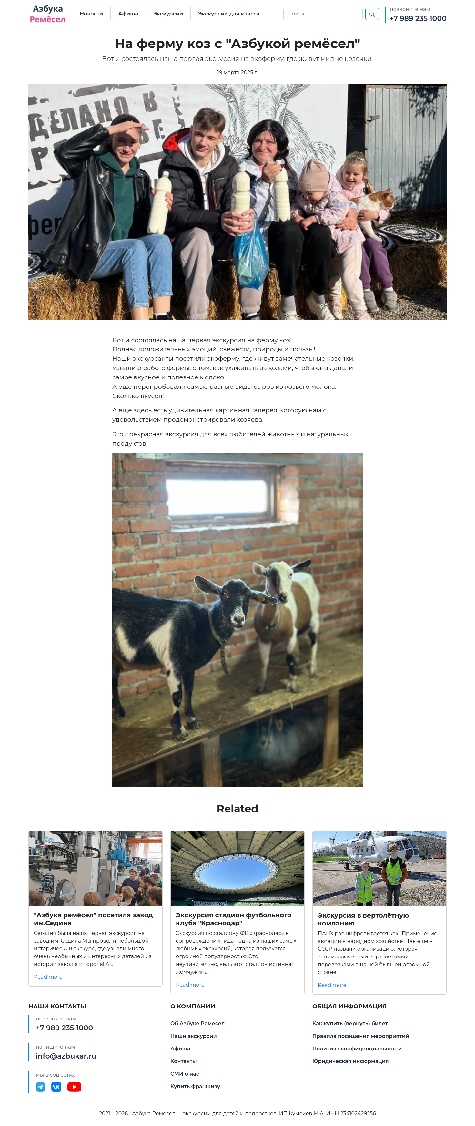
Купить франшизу (195, 1086)
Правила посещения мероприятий (360, 1036)
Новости (91, 14)
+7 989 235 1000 (418, 18)
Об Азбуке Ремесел (197, 1023)
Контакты (183, 1061)
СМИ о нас (184, 1074)
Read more (48, 977)
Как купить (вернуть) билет (350, 1023)
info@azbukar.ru (66, 1056)
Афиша (128, 14)
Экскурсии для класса (228, 14)
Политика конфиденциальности (357, 1049)
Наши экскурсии (193, 1036)
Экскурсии (168, 14)
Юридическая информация (350, 1061)
